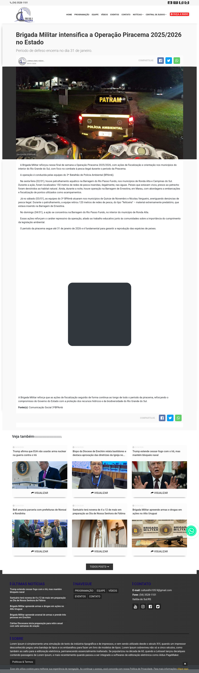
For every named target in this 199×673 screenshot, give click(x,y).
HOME (69, 14)
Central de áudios (155, 14)
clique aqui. (183, 669)
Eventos (114, 14)
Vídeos (104, 14)
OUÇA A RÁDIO (179, 14)
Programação (81, 14)
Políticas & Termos (22, 661)
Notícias (137, 14)
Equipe (95, 14)
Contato (125, 14)
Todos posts (99, 566)
